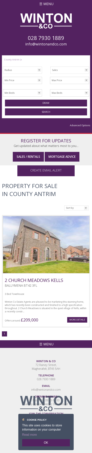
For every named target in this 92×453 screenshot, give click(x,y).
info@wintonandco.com (46, 44)
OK (46, 442)
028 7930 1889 (46, 376)
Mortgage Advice (62, 157)
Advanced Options (80, 125)
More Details (77, 316)
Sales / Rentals (28, 157)
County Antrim (13, 59)
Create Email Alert (46, 167)
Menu (48, 4)
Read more (29, 434)
